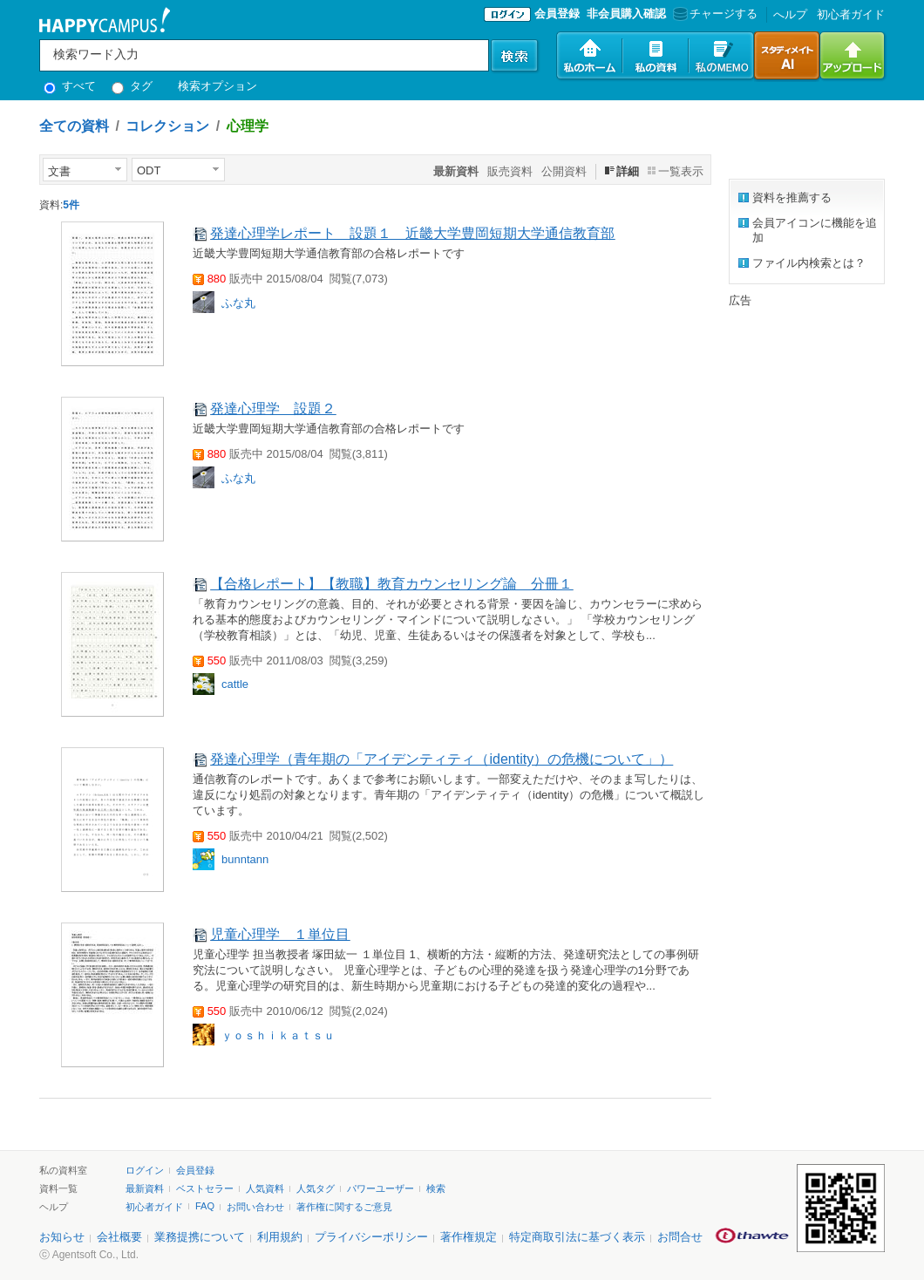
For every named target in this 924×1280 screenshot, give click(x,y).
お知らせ (62, 1236)
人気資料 (265, 1188)
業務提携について (199, 1236)
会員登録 (557, 13)
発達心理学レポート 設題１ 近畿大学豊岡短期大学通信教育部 (412, 233)
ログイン (145, 1170)
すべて (70, 85)
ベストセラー (205, 1188)
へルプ (790, 14)
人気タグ (315, 1188)
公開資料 (564, 171)
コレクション (167, 126)
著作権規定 (468, 1236)
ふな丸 (238, 303)
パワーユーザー (380, 1188)
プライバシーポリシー (371, 1236)
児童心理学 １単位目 (280, 934)
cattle (234, 684)
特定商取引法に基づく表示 (577, 1236)
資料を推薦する (792, 197)
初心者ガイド (851, 14)
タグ (132, 85)
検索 (435, 1188)
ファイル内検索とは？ (809, 262)
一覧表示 (680, 171)
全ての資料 (74, 126)
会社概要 (119, 1236)
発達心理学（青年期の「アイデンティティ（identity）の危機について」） (441, 759)
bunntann (244, 859)
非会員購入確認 (626, 13)
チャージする (713, 13)
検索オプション (217, 85)
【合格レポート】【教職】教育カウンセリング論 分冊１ (391, 583)
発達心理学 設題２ (273, 408)
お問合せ (680, 1236)
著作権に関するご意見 (344, 1207)
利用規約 (279, 1236)
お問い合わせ (255, 1207)
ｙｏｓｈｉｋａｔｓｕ (278, 1035)
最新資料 (145, 1188)
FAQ (204, 1206)
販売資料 (510, 171)
